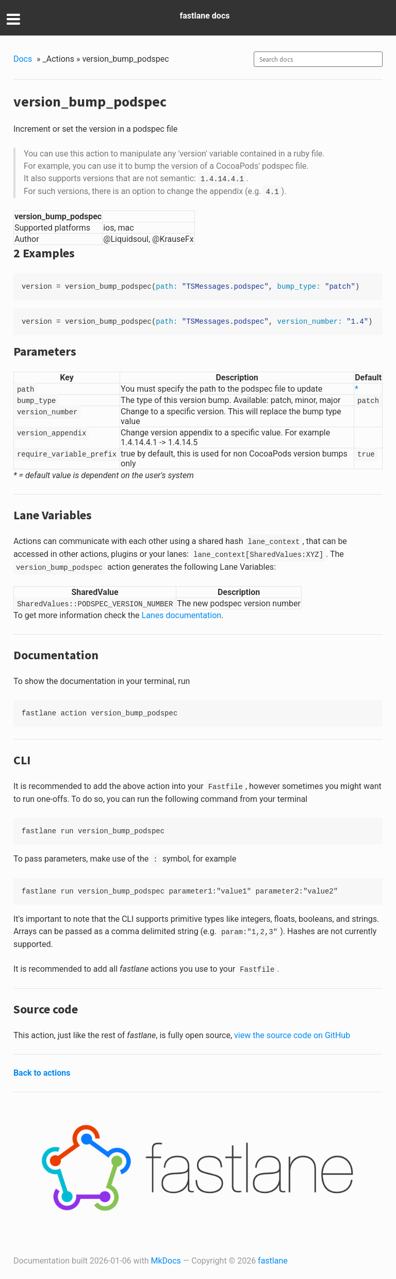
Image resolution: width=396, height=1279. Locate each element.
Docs (22, 59)
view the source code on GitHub (292, 1035)
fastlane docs (205, 16)
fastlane (273, 1261)
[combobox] (318, 59)
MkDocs (166, 1261)
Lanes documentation (182, 615)
